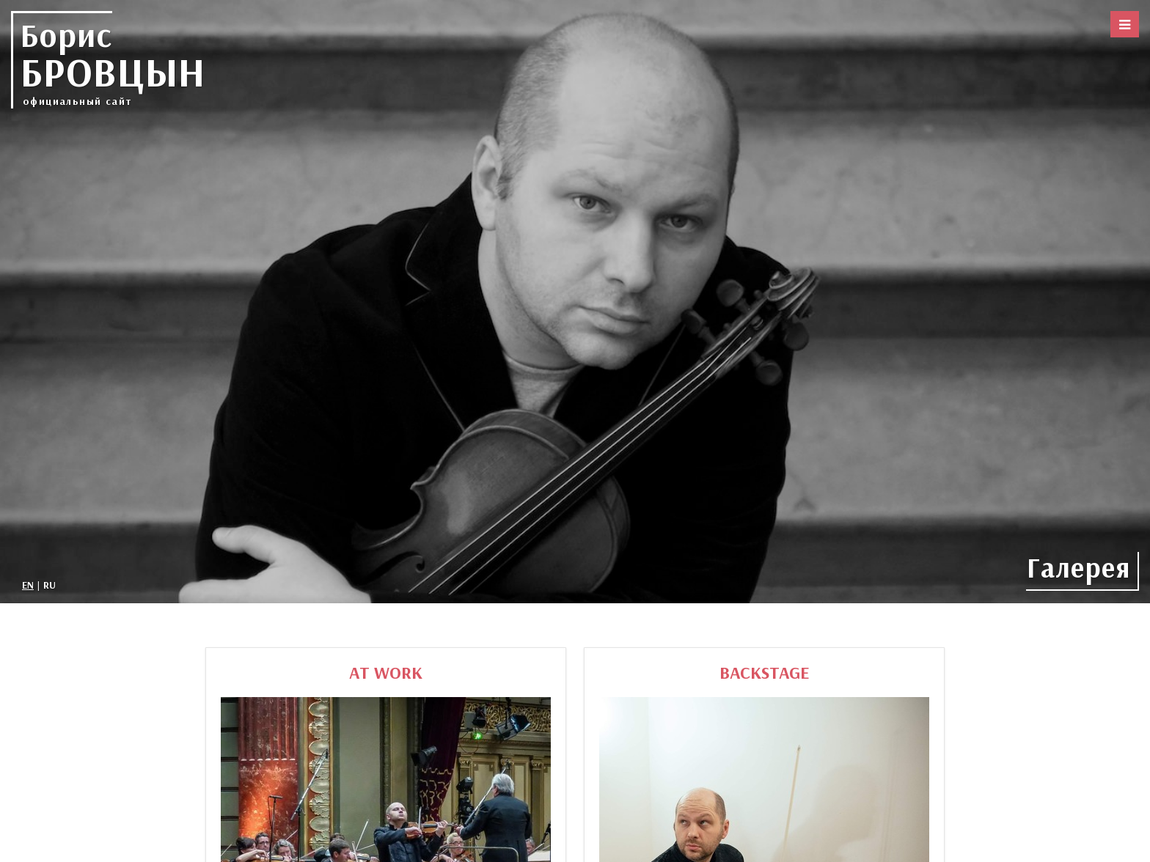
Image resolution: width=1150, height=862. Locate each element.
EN (28, 585)
